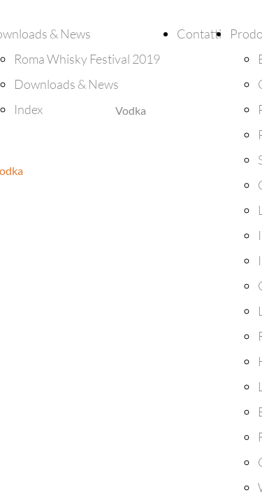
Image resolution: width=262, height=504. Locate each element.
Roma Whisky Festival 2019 (87, 58)
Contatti (199, 33)
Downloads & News (66, 84)
